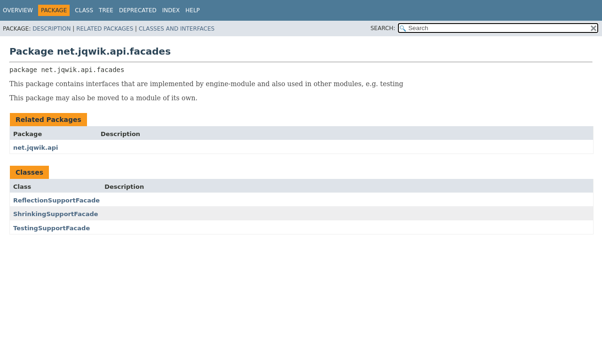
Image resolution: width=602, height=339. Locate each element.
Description (51, 28)
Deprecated (138, 10)
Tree (106, 10)
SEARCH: (383, 28)
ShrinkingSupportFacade (55, 214)
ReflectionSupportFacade (56, 200)
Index (171, 10)
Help (192, 10)
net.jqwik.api (35, 147)
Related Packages (104, 28)
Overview (18, 10)
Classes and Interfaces (176, 28)
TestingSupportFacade (51, 228)
